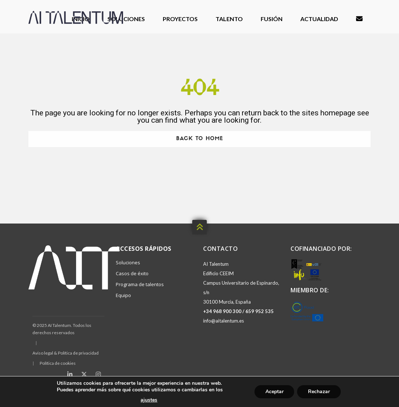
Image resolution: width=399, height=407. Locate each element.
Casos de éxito (132, 273)
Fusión (272, 18)
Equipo (123, 295)
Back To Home (199, 139)
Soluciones (126, 18)
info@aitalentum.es (223, 321)
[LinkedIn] (69, 374)
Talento (229, 18)
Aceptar (274, 391)
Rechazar (319, 391)
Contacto (359, 19)
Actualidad (319, 18)
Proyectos (180, 18)
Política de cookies (58, 363)
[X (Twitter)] (84, 374)
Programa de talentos (140, 284)
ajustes (149, 400)
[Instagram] (98, 374)
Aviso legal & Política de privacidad (65, 353)
